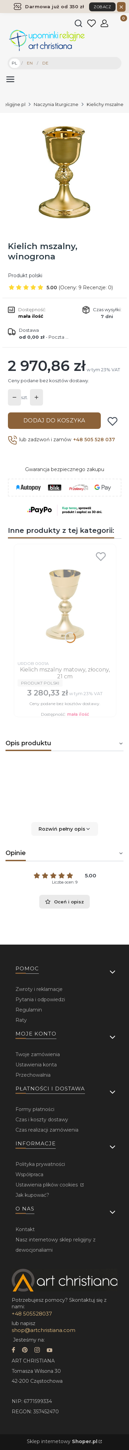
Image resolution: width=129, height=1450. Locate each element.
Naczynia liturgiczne (56, 104)
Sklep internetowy (62, 1441)
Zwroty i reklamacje (39, 989)
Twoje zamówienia (37, 1054)
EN (30, 63)
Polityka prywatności (40, 1164)
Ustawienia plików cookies (47, 1185)
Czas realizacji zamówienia (46, 1130)
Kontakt (25, 1229)
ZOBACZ (102, 6)
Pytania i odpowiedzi (40, 999)
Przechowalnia (33, 1075)
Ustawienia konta (36, 1065)
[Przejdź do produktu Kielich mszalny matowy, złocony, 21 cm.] (65, 602)
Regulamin (28, 1010)
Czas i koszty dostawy (41, 1119)
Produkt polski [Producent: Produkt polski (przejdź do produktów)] (25, 275)
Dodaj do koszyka (54, 420)
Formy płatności (34, 1109)
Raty (21, 1020)
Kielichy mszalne (105, 104)
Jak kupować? (32, 1195)
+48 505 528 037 (94, 439)
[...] (64, 172)
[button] (64, 829)
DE (45, 63)
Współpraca (29, 1174)
